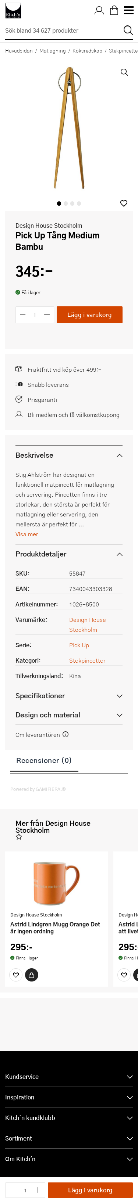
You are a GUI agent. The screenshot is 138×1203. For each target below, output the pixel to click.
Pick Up (79, 645)
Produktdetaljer (40, 553)
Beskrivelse (34, 455)
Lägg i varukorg (89, 314)
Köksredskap (87, 50)
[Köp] (31, 975)
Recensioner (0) (44, 760)
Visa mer (26, 534)
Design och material (47, 714)
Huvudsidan (19, 50)
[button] (123, 203)
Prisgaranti (42, 399)
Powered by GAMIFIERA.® (38, 789)
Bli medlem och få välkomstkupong (74, 414)
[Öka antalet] (47, 315)
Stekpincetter (87, 660)
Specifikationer (40, 695)
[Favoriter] (15, 975)
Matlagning (52, 50)
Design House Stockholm (48, 225)
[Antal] (34, 315)
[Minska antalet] (22, 315)
